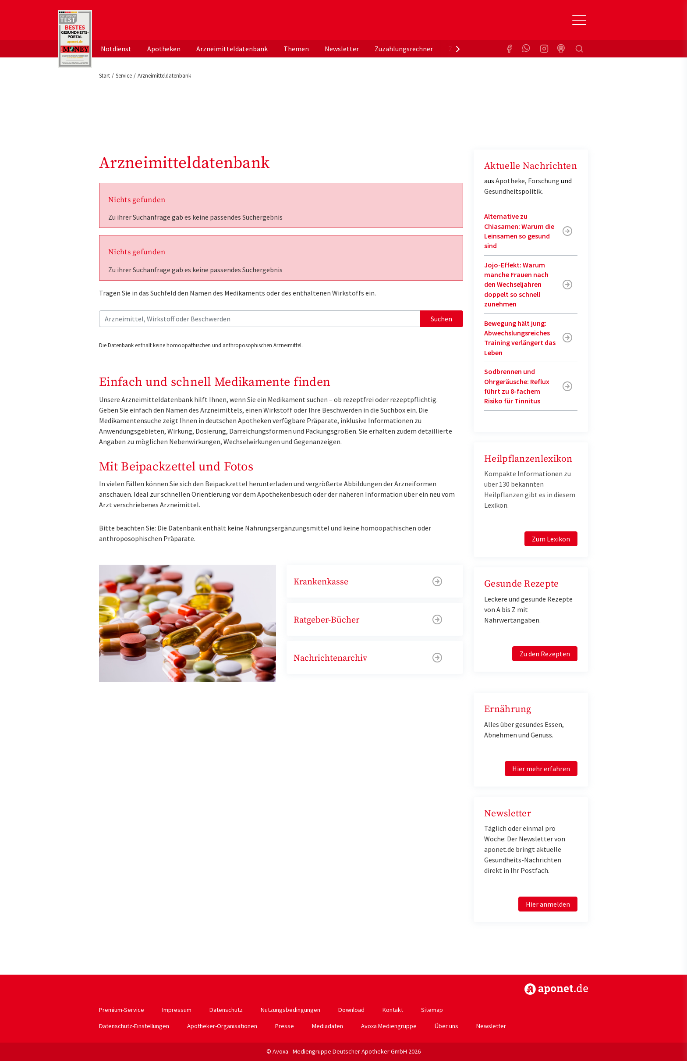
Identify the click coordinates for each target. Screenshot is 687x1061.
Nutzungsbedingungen (290, 1010)
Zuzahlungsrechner (404, 48)
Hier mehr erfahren (541, 768)
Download (351, 1010)
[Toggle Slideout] (579, 20)
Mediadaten (327, 1026)
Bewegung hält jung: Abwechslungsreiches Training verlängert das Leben (520, 338)
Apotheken (164, 48)
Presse (284, 1026)
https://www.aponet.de (556, 989)
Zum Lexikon (551, 538)
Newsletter (342, 48)
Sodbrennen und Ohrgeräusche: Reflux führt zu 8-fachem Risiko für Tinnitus (516, 386)
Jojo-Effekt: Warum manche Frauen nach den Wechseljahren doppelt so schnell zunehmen (516, 284)
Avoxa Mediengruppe (389, 1026)
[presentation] (458, 48)
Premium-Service (121, 1010)
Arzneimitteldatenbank (232, 48)
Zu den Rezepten (545, 653)
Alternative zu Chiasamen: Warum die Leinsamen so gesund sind (519, 231)
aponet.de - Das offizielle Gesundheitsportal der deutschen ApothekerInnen (157, 23)
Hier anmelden (548, 904)
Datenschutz (226, 1010)
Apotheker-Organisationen (222, 1026)
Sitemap (432, 1010)
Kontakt (392, 1010)
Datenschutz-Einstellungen (134, 1026)
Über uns (446, 1026)
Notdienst (116, 48)
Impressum (176, 1010)
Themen (296, 48)
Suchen (441, 318)
